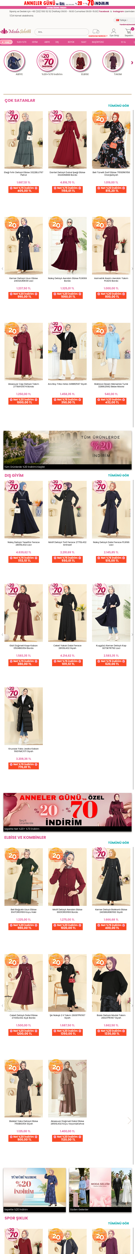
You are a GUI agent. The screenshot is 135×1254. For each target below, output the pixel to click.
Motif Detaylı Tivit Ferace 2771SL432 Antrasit (67, 412)
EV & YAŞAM (124, 42)
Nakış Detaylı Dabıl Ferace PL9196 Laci (111, 412)
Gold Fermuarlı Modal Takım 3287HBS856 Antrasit (67, 905)
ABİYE (47, 42)
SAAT (83, 42)
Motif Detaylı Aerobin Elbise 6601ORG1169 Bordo (67, 655)
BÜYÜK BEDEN (71, 42)
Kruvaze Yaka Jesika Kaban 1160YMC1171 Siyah (24, 505)
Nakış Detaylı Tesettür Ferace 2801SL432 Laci (24, 412)
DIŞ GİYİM (58, 42)
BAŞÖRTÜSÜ (98, 42)
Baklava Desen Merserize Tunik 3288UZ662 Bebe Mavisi (23, 267)
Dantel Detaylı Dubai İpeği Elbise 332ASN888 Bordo (67, 174)
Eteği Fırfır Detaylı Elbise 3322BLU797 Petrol (23, 174)
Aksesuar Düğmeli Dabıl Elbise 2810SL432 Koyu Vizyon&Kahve (23, 748)
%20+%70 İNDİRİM (21, 42)
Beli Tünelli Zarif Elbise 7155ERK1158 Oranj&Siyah (111, 174)
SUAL (113, 42)
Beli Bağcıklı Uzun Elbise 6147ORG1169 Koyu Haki (24, 655)
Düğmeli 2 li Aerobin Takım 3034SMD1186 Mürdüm (111, 905)
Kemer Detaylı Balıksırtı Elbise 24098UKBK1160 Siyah (111, 655)
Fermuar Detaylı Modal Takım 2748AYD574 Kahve (23, 998)
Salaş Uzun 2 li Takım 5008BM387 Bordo (23, 905)
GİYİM (35, 42)
